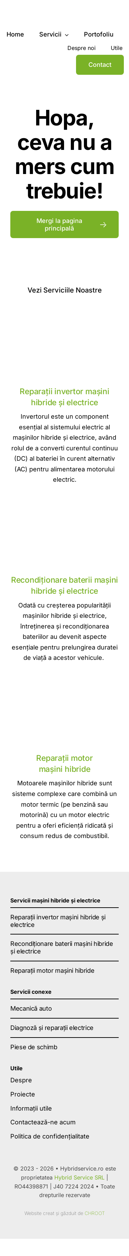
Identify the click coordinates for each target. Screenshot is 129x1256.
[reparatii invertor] (64, 317)
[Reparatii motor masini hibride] (64, 684)
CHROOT (95, 1213)
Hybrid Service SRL (79, 1177)
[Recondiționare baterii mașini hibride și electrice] (64, 506)
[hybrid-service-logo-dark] (48, 12)
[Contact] (100, 65)
